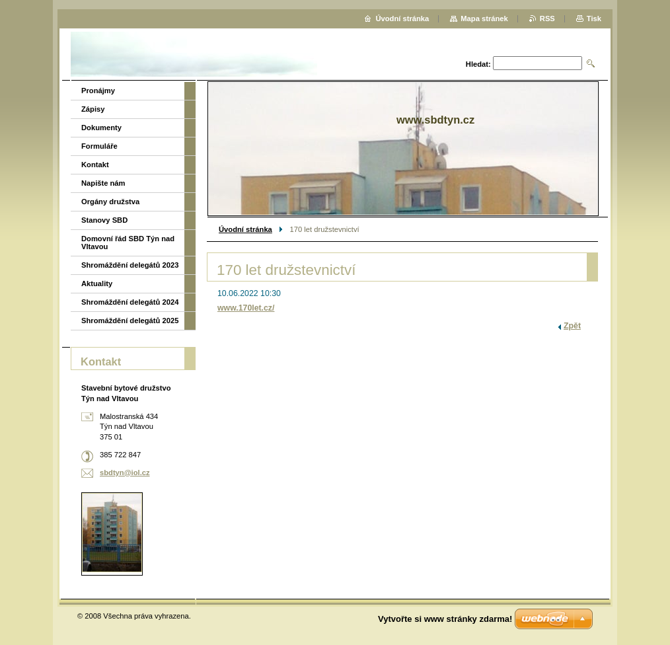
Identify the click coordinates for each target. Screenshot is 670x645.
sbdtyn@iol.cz (125, 472)
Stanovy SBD (104, 220)
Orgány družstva (110, 202)
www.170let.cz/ (245, 308)
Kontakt (95, 165)
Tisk (594, 18)
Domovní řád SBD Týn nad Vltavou (127, 242)
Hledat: (478, 64)
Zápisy (92, 109)
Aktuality (96, 283)
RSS (547, 18)
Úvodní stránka (245, 229)
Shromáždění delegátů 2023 (129, 265)
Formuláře (99, 146)
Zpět (572, 325)
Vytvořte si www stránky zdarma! (445, 619)
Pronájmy (98, 91)
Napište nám (103, 183)
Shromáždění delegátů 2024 (129, 302)
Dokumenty (101, 128)
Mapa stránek (484, 18)
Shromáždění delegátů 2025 (129, 320)
